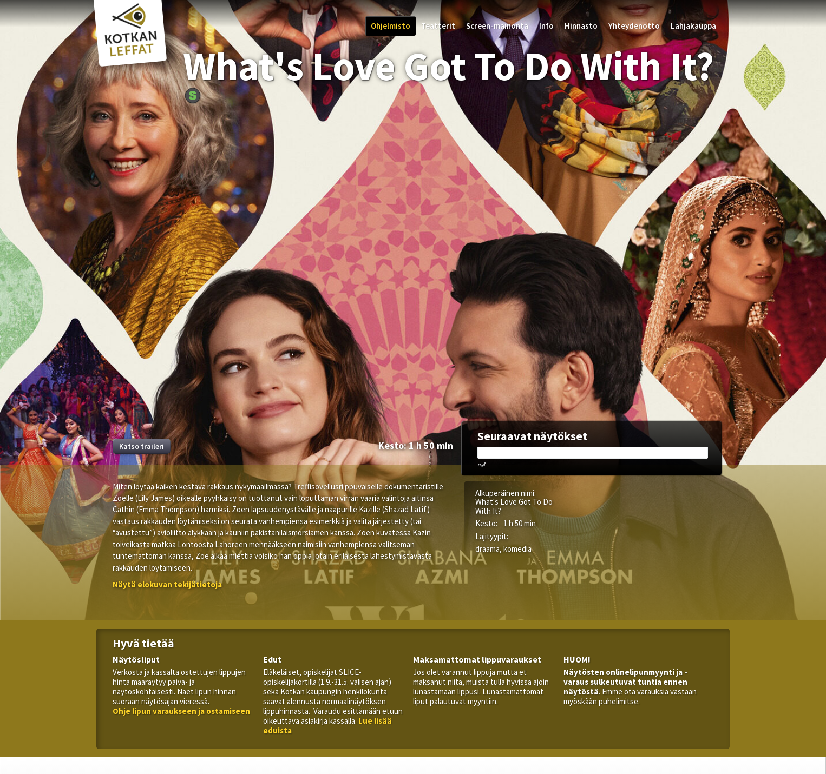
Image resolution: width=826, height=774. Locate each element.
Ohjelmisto (390, 26)
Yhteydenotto (634, 26)
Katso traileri (141, 446)
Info (546, 26)
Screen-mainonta (497, 26)
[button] (167, 584)
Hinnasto (581, 26)
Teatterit (438, 26)
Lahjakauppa (693, 26)
